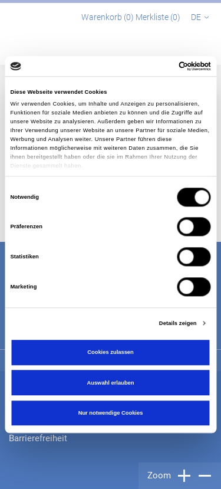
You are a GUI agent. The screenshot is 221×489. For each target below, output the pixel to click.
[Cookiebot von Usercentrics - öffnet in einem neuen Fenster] (160, 66)
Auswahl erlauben (110, 383)
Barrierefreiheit (38, 438)
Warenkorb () (108, 17)
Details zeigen (178, 323)
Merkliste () (159, 17)
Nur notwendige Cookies (110, 413)
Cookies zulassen (110, 353)
